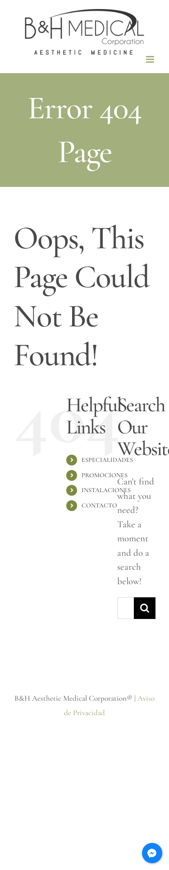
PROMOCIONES (105, 475)
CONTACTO (99, 505)
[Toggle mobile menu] (150, 59)
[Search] (144, 608)
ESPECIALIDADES (107, 460)
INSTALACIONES (106, 490)
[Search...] (125, 608)
